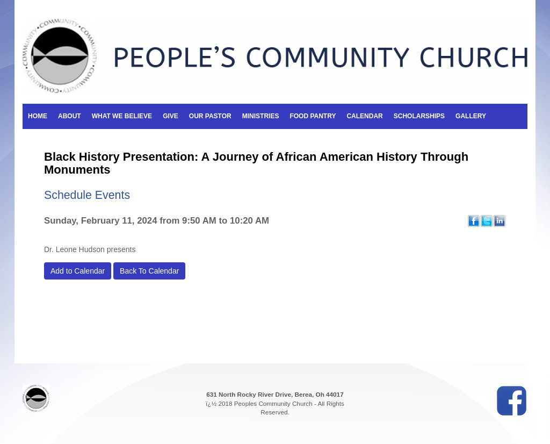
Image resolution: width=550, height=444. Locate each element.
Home (37, 116)
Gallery (470, 116)
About (69, 116)
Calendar (364, 116)
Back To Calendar (149, 271)
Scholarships (419, 116)
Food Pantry (313, 116)
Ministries (260, 116)
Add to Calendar (77, 271)
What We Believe (122, 116)
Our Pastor (210, 116)
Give (170, 116)
